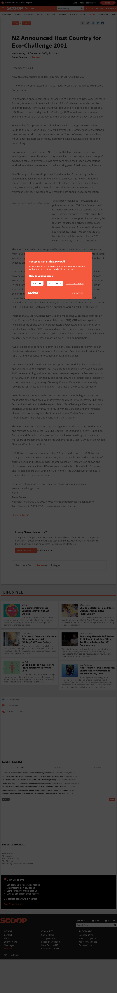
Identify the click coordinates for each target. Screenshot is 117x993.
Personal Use (55, 283)
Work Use (37, 283)
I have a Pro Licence (74, 283)
